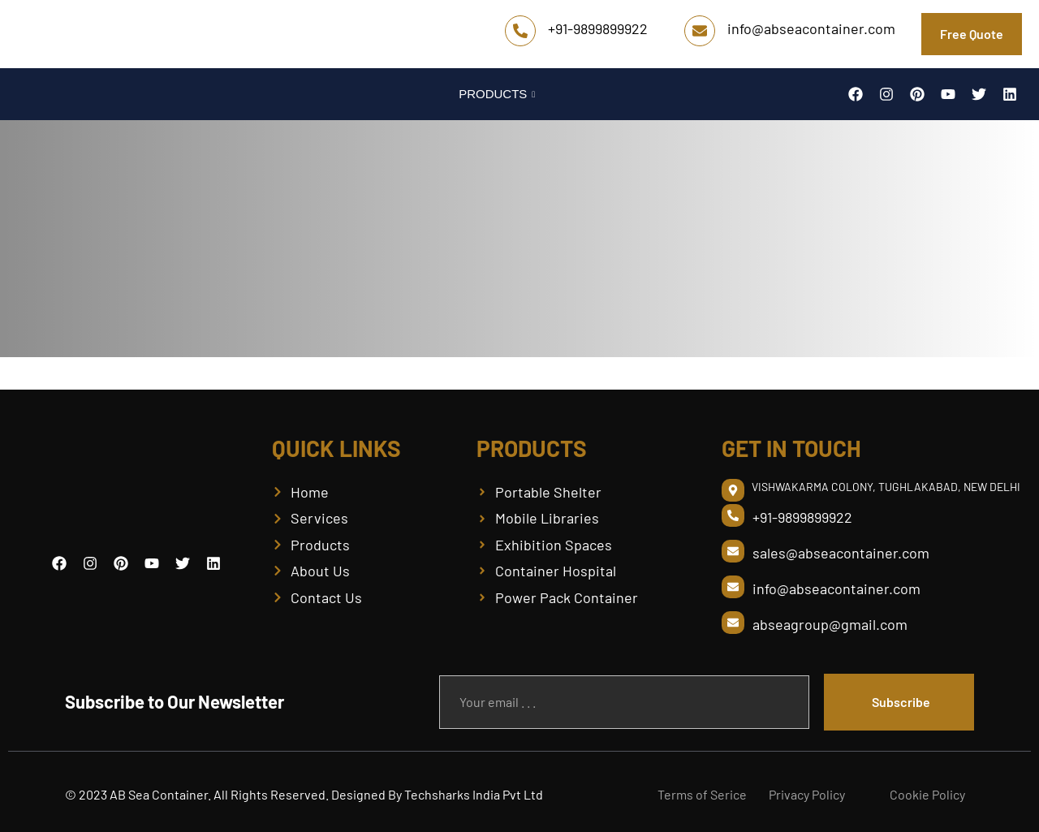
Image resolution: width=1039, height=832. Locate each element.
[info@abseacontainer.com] (699, 30)
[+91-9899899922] (520, 30)
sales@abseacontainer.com (840, 553)
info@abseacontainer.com (811, 28)
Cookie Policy (927, 794)
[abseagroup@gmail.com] (733, 622)
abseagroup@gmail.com (830, 624)
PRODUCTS (499, 94)
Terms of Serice (702, 794)
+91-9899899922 (598, 28)
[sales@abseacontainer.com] (733, 551)
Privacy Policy (807, 794)
